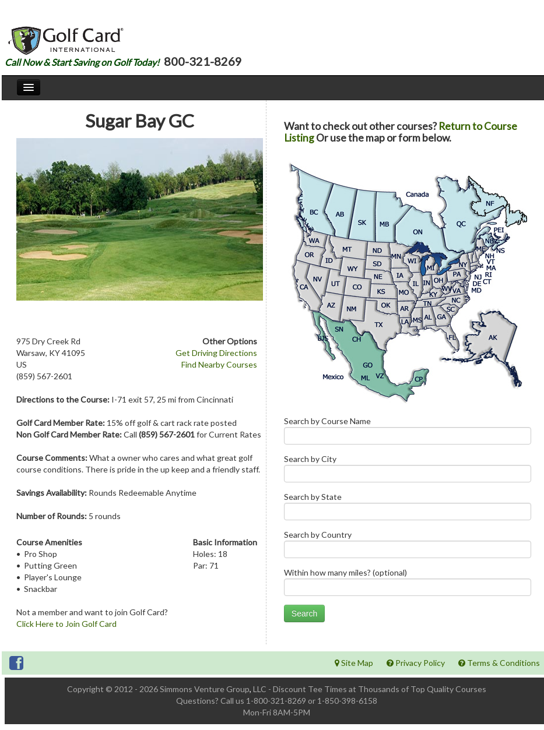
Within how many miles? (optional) (407, 584)
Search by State (407, 509)
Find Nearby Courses (219, 364)
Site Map (354, 663)
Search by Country (407, 547)
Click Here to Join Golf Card (66, 624)
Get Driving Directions (216, 353)
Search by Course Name (407, 433)
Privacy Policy (416, 663)
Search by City (407, 471)
